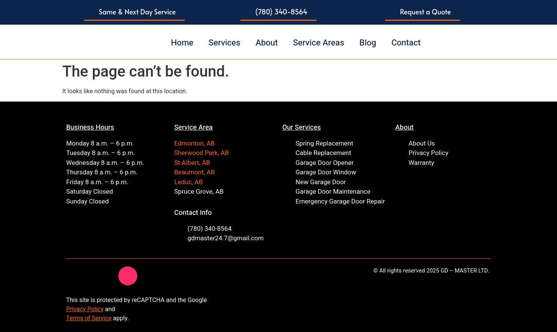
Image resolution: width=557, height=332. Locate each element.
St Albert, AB (192, 163)
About (267, 43)
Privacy (76, 309)
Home (182, 43)
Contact (405, 43)
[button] (134, 12)
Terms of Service (89, 318)
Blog (367, 43)
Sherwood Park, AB (201, 153)
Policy (95, 309)
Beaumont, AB (194, 172)
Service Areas (318, 43)
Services (224, 43)
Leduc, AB (188, 182)
